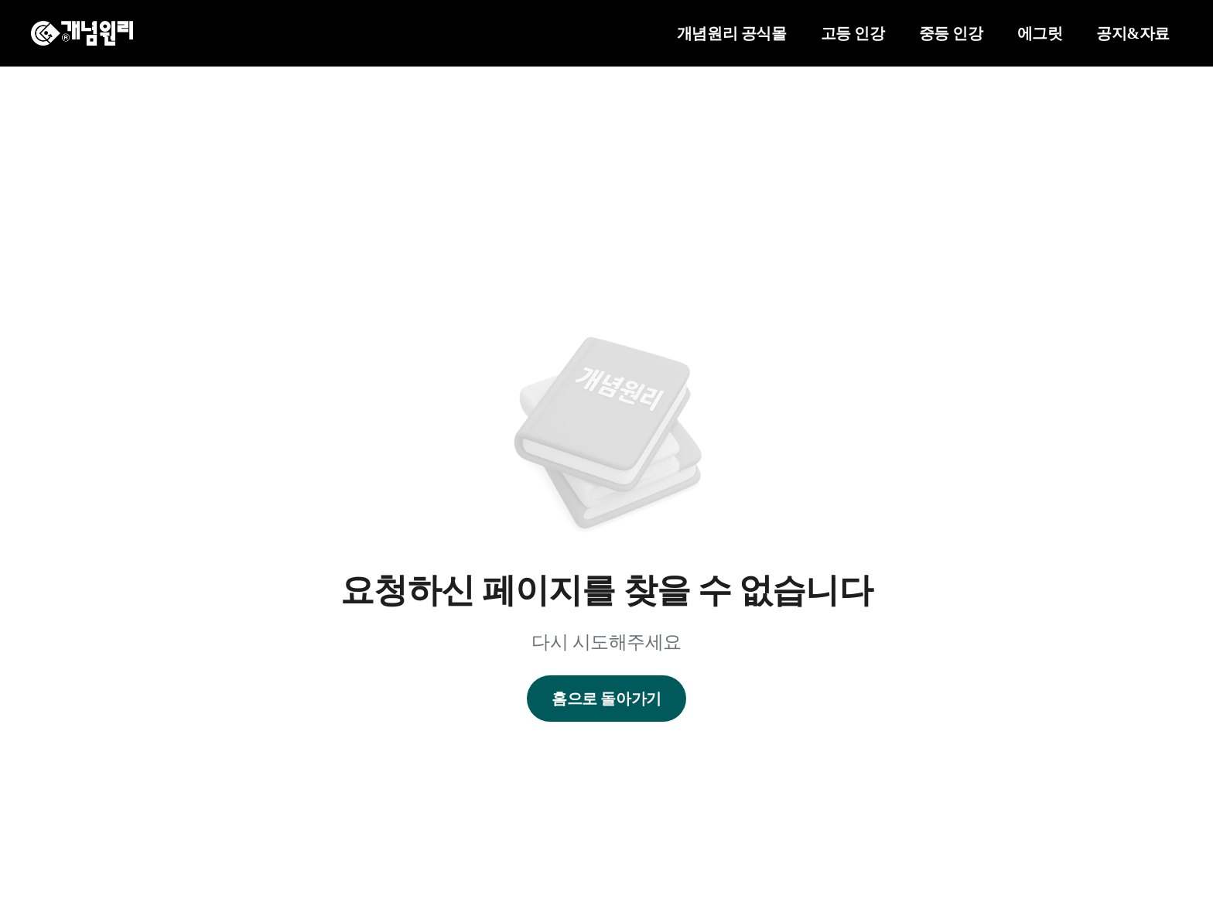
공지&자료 (1133, 33)
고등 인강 (853, 33)
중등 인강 (951, 33)
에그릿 (1040, 33)
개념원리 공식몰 (732, 33)
